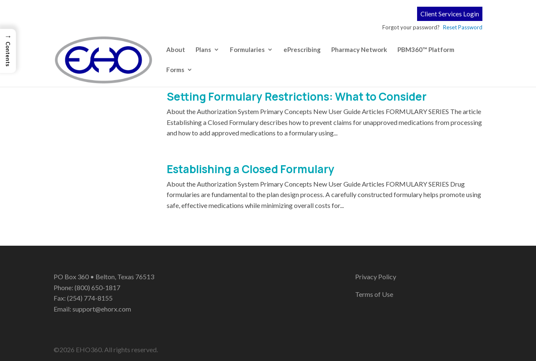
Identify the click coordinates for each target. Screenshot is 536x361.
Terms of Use (374, 294)
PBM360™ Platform (425, 50)
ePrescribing (302, 50)
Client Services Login (449, 14)
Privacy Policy (375, 276)
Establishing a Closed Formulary (251, 169)
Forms (175, 70)
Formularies (247, 50)
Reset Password (462, 27)
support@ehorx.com (101, 309)
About (175, 50)
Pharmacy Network (359, 50)
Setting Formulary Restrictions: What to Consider (297, 96)
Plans (203, 50)
